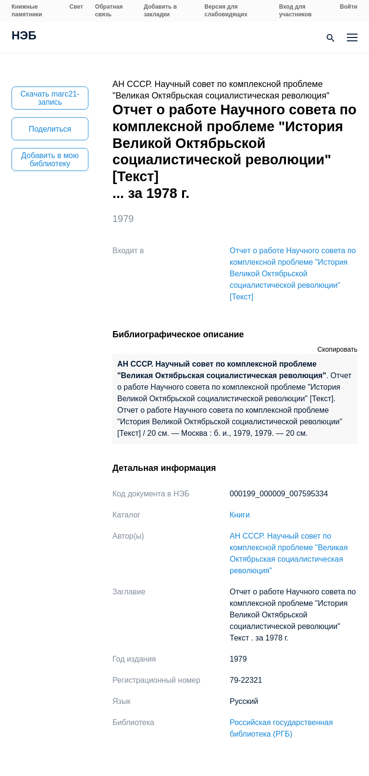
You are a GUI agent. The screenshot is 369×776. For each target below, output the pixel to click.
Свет (76, 6)
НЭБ (24, 36)
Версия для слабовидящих (226, 10)
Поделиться (50, 129)
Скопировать (337, 349)
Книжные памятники (27, 10)
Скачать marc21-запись (49, 98)
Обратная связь (109, 10)
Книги (240, 515)
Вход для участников (295, 10)
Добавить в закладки (160, 10)
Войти (348, 6)
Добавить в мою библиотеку (50, 159)
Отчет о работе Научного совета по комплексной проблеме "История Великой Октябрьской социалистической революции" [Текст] (293, 273)
